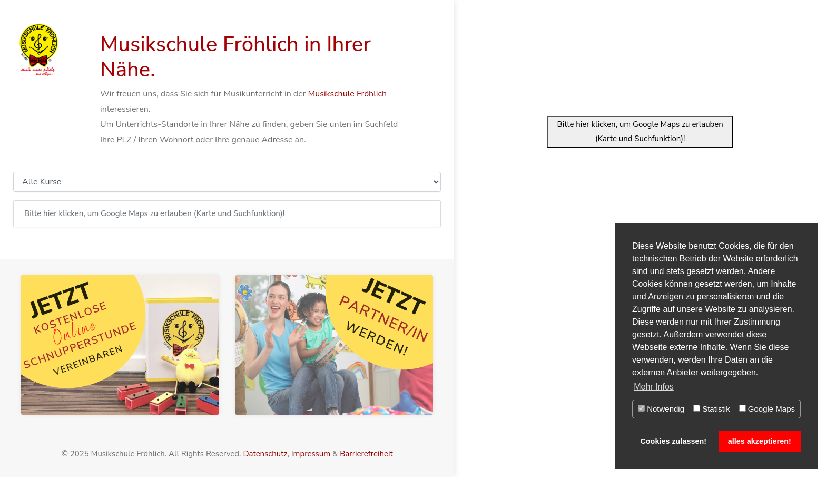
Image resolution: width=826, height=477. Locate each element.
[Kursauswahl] (227, 182)
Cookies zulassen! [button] (673, 441)
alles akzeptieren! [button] (759, 441)
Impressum (310, 454)
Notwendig (661, 408)
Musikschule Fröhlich (347, 94)
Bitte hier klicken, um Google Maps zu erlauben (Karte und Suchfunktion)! (640, 131)
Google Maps (767, 408)
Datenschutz (265, 454)
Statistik (711, 408)
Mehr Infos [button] (654, 386)
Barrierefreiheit (366, 454)
